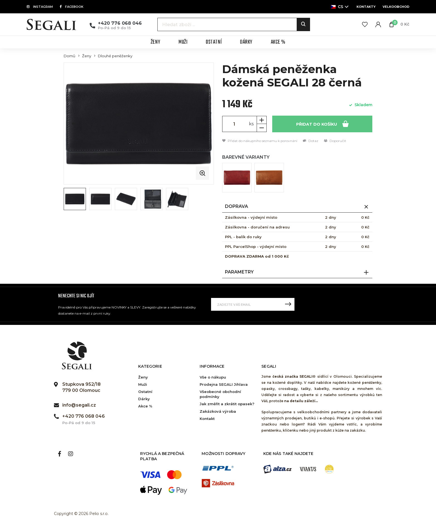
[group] (139, 123)
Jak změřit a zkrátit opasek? (227, 404)
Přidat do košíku (322, 123)
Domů (69, 56)
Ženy (86, 56)
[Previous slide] (75, 123)
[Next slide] (202, 123)
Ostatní (145, 391)
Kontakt (207, 418)
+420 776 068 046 (120, 23)
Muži (142, 384)
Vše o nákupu (213, 377)
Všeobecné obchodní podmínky (220, 394)
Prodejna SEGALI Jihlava (224, 384)
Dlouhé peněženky (115, 56)
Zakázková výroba (218, 411)
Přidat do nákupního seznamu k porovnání (259, 141)
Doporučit (335, 141)
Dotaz (310, 141)
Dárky (144, 399)
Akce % (145, 406)
